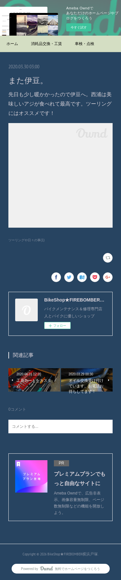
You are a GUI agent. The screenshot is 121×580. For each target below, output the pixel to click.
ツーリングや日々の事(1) (26, 240)
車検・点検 (84, 43)
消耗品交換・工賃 (46, 43)
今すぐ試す (79, 27)
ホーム (12, 43)
